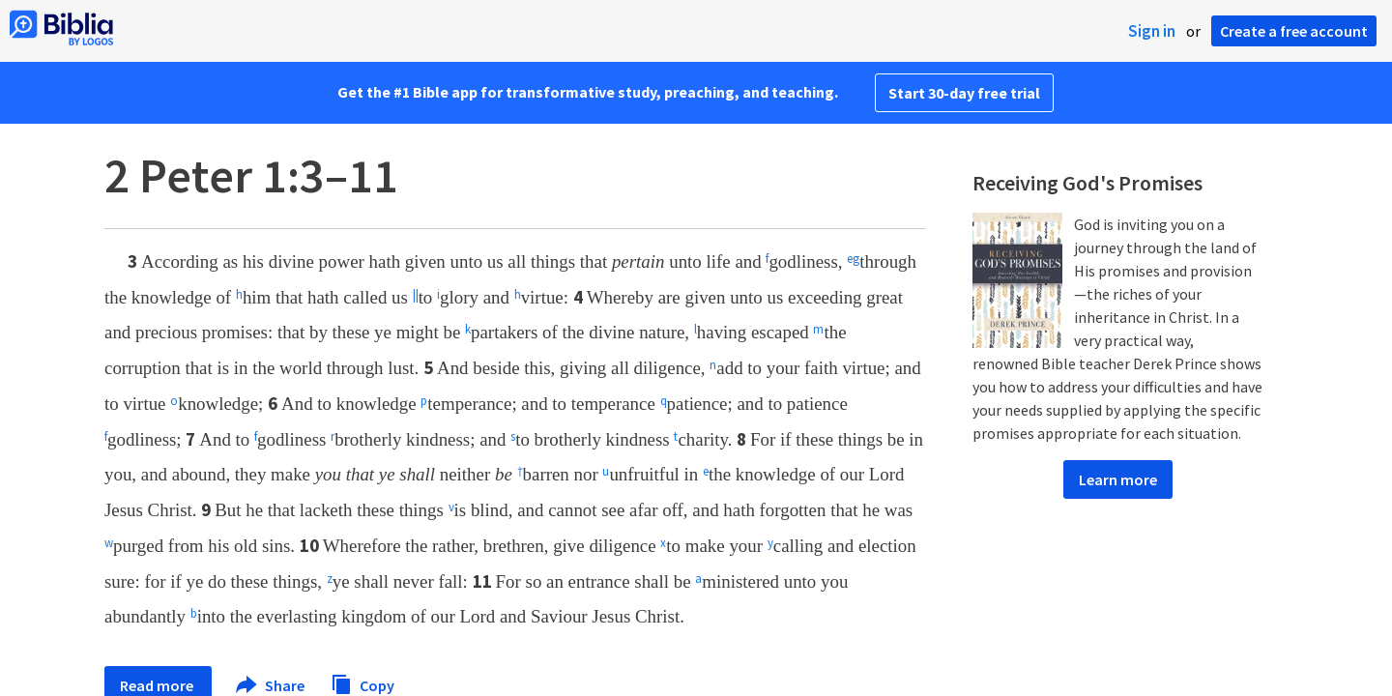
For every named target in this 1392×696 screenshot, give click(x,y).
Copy (362, 683)
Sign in (1151, 31)
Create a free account (1294, 31)
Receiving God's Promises (1087, 182)
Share (271, 685)
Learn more (1118, 479)
